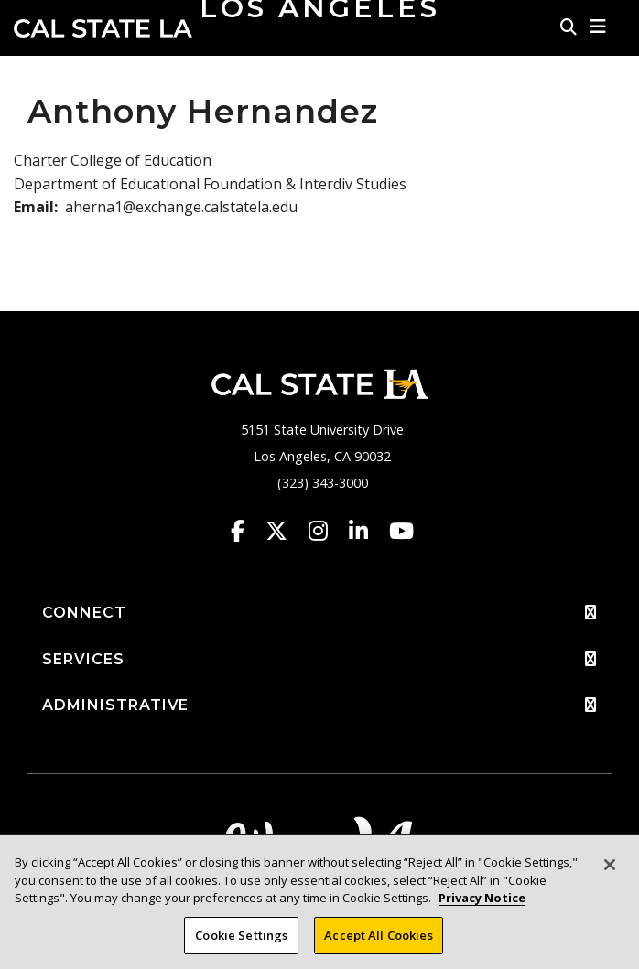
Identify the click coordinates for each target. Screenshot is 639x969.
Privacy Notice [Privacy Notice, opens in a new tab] (482, 906)
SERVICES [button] (319, 660)
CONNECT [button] (319, 613)
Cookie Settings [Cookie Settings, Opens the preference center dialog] (241, 943)
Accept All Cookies (378, 943)
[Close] (610, 873)
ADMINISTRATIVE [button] (319, 705)
